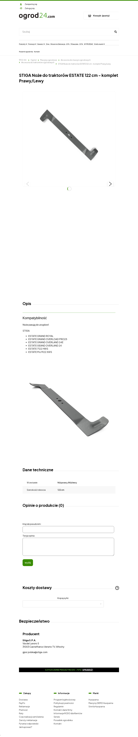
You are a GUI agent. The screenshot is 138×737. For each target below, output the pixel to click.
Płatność (23, 710)
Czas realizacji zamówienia (31, 716)
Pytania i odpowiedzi (28, 723)
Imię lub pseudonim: (32, 524)
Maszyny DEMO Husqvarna (101, 703)
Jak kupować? (25, 727)
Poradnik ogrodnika (63, 720)
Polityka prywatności (64, 703)
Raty (21, 713)
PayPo (22, 703)
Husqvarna (94, 699)
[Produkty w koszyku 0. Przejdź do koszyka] (101, 15)
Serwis (57, 716)
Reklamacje (24, 706)
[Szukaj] (115, 32)
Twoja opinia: (29, 535)
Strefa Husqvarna (97, 706)
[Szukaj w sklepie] (66, 31)
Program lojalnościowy (65, 699)
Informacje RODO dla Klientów (68, 713)
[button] (27, 183)
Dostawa (23, 699)
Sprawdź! (87, 669)
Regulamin (59, 706)
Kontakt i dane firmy (63, 710)
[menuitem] (23, 44)
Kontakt (58, 723)
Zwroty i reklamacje (28, 720)
